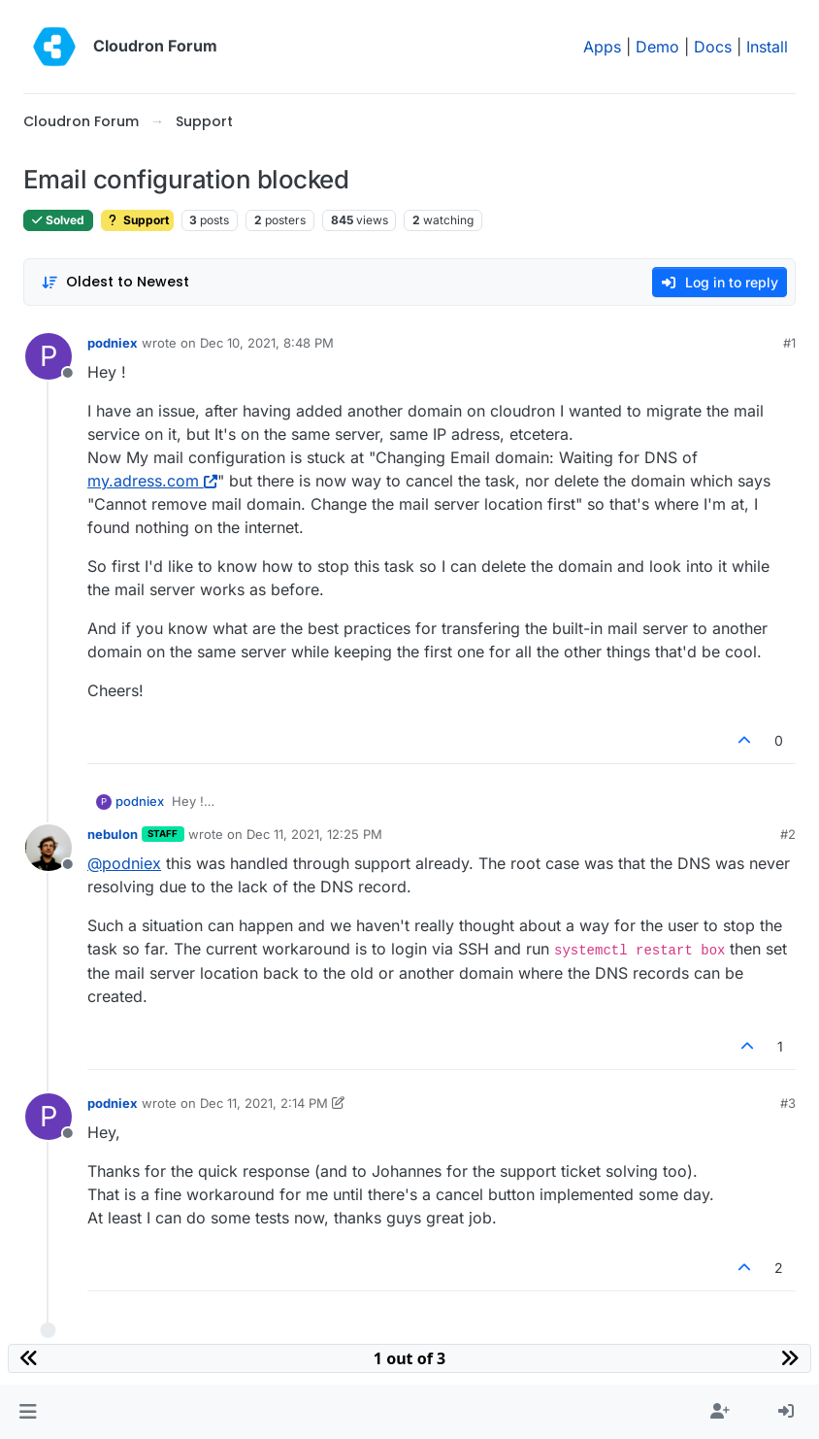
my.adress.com (152, 480)
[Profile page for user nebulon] (48, 847)
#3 (788, 1103)
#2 (788, 834)
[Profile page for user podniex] (48, 356)
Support (137, 220)
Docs (713, 46)
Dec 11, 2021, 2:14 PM (264, 1103)
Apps (602, 46)
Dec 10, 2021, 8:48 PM (267, 343)
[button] (28, 1411)
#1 (789, 343)
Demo (657, 46)
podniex (112, 343)
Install (767, 46)
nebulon (112, 834)
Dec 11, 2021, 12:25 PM (314, 834)
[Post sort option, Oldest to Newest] (115, 282)
